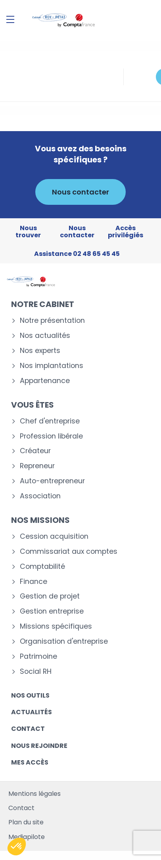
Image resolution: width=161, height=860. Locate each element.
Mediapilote (26, 836)
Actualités (31, 712)
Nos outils (30, 695)
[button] (16, 846)
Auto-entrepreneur (52, 481)
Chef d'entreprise (50, 421)
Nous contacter (80, 192)
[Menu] (10, 19)
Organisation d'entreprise (64, 641)
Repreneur (37, 466)
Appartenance (45, 380)
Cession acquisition (54, 536)
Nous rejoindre (39, 745)
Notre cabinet (42, 304)
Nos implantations (51, 365)
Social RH (36, 671)
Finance (33, 581)
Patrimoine (38, 656)
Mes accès (29, 762)
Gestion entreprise (52, 611)
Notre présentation (52, 320)
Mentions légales (34, 793)
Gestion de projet (50, 596)
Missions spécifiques (56, 626)
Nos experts (40, 350)
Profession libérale (51, 436)
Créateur (35, 451)
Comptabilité (42, 566)
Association (40, 496)
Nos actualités (45, 335)
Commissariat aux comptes (68, 551)
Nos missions (40, 520)
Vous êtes (32, 404)
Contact (28, 728)
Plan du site (26, 822)
